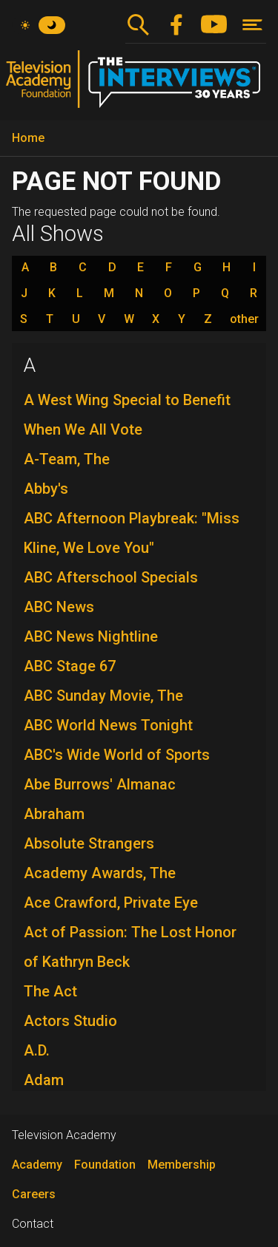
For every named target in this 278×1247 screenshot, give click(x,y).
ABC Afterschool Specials (111, 577)
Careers (34, 1194)
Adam (44, 1080)
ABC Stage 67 (70, 666)
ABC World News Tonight (108, 725)
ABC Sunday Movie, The (103, 695)
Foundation (105, 1165)
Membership (182, 1165)
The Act (50, 991)
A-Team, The (67, 459)
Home (28, 138)
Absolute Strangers (89, 843)
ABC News (59, 607)
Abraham (54, 814)
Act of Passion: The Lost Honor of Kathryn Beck (130, 947)
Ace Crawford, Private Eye (111, 902)
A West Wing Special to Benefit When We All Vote (127, 414)
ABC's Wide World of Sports (117, 755)
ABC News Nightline (91, 636)
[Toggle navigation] (252, 24)
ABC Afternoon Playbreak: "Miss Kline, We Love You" (131, 533)
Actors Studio (70, 1021)
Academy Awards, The (100, 873)
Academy (37, 1165)
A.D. (37, 1050)
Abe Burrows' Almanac (100, 784)
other (244, 319)
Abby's (46, 488)
